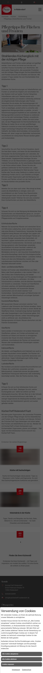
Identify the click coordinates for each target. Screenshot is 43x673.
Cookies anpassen (8, 664)
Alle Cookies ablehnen (9, 659)
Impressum (16, 670)
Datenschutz (26, 670)
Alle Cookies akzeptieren (10, 654)
